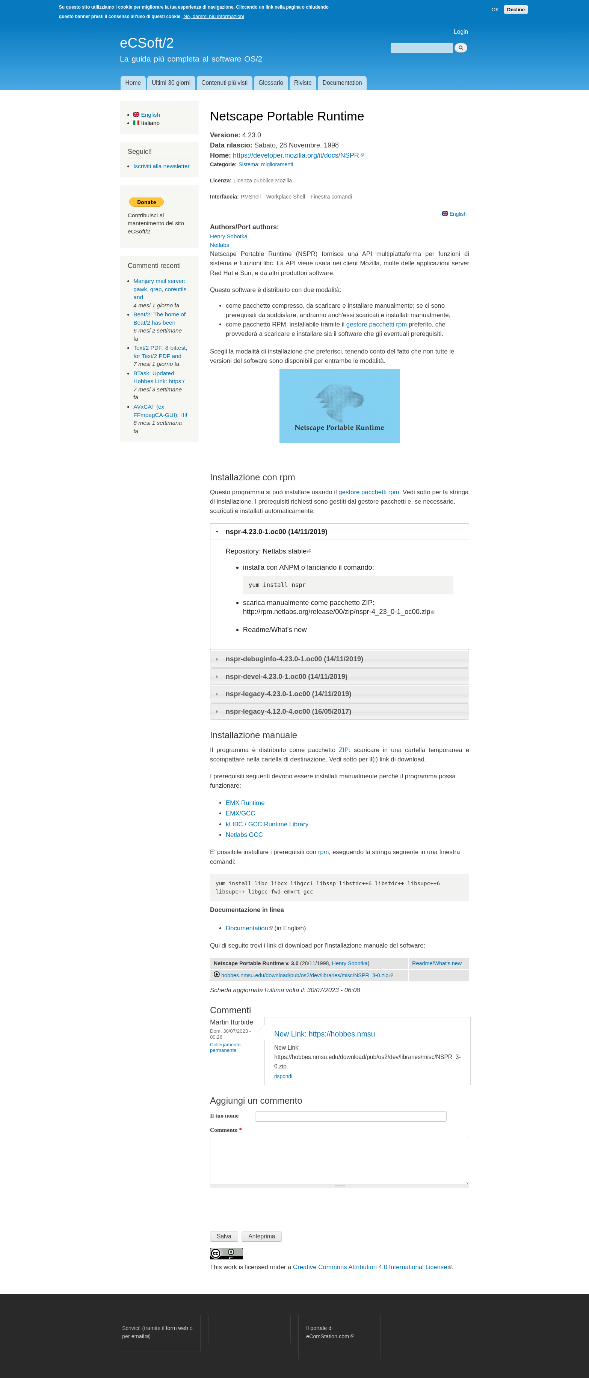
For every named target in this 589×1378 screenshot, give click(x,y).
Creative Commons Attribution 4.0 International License (372, 1267)
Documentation (342, 83)
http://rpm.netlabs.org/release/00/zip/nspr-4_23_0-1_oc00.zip (339, 611)
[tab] (339, 531)
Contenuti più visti (224, 83)
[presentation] (267, 1206)
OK (495, 9)
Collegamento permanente (225, 1047)
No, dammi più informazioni (213, 16)
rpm (323, 852)
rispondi (283, 1076)
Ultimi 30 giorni (171, 83)
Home (133, 83)
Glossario (270, 83)
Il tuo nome (224, 1115)
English (146, 114)
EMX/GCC (240, 813)
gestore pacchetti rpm (376, 324)
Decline (516, 9)
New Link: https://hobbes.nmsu (324, 1034)
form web (177, 1328)
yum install (268, 584)
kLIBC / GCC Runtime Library (267, 824)
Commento (226, 1130)
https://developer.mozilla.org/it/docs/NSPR (298, 155)
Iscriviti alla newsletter (161, 166)
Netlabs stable (287, 551)
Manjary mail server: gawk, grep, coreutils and (159, 289)
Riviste (303, 83)
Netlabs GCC (244, 834)
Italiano (146, 123)
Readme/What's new (275, 629)
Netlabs (219, 245)
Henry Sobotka (229, 236)
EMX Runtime (245, 802)
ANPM (289, 567)
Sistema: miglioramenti (266, 164)
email (140, 1336)
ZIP (344, 750)
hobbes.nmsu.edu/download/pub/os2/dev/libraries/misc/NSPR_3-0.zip (307, 975)
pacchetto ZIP (351, 602)
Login (461, 32)
